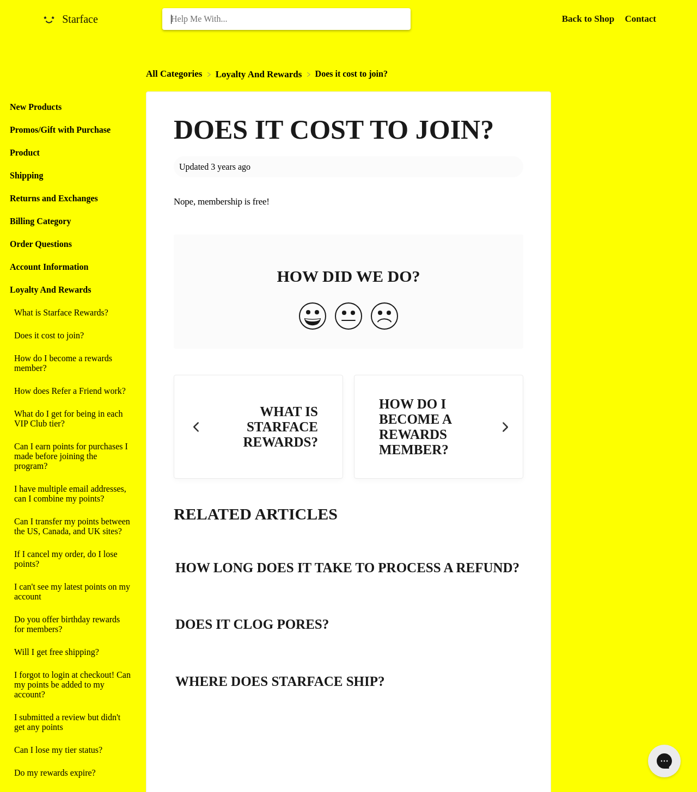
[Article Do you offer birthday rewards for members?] (70, 624)
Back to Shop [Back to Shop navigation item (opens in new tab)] (589, 19)
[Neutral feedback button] (348, 317)
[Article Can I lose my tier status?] (70, 750)
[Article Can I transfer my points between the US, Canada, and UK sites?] (70, 527)
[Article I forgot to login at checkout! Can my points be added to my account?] (70, 685)
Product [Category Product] (25, 152)
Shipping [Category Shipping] (26, 175)
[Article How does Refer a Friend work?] (70, 391)
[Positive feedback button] (312, 317)
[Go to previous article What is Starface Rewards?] (258, 427)
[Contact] (640, 18)
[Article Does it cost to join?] (70, 336)
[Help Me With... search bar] (286, 19)
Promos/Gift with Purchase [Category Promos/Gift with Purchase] (60, 129)
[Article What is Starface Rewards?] (70, 313)
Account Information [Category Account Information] (49, 266)
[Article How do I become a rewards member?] (70, 363)
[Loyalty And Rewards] (260, 74)
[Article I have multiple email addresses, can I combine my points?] (70, 494)
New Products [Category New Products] (36, 107)
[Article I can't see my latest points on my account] (70, 592)
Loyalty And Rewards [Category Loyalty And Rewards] (50, 289)
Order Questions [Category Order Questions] (41, 244)
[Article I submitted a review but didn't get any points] (70, 722)
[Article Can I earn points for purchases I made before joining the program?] (70, 456)
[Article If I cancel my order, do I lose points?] (70, 559)
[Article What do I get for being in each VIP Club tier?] (70, 419)
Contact (640, 19)
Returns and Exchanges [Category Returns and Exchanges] (54, 198)
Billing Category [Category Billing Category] (40, 221)
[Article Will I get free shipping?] (70, 652)
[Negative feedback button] (384, 317)
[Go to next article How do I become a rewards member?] (438, 427)
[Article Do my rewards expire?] (70, 773)
